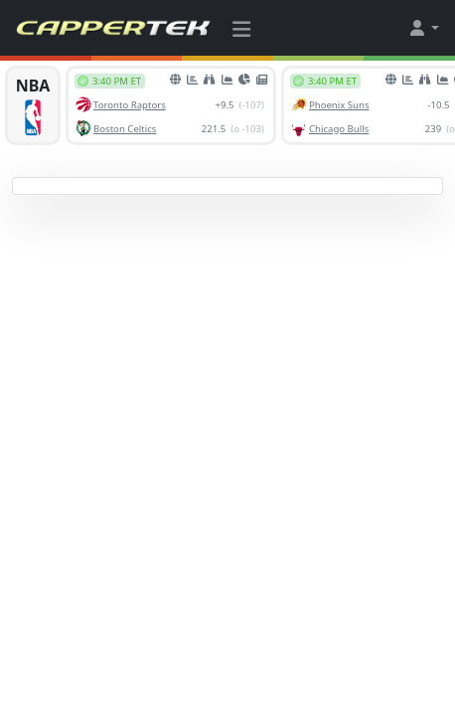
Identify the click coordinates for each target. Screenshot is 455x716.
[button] (423, 28)
